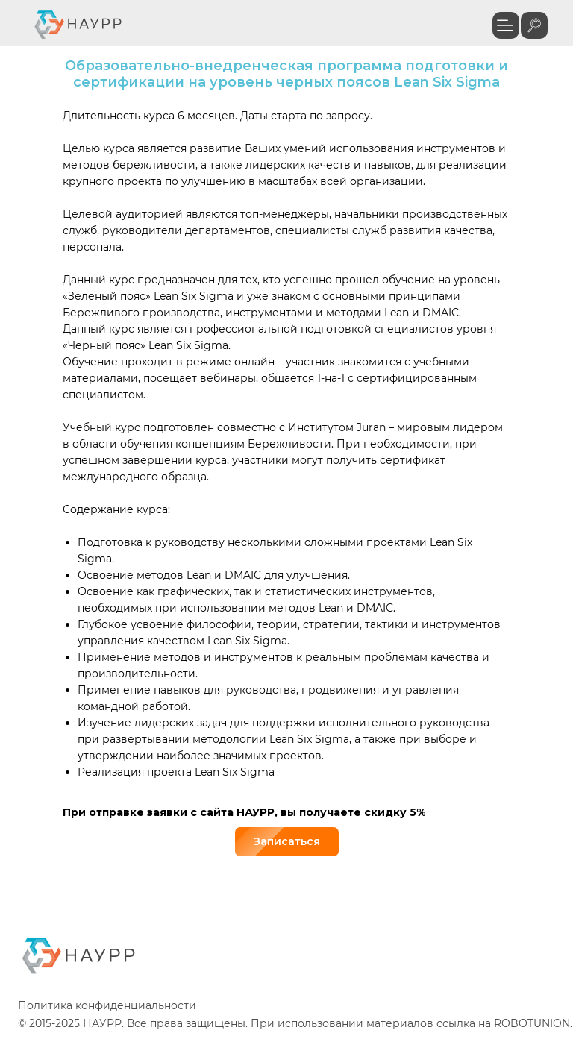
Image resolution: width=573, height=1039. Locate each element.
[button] (505, 25)
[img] (534, 25)
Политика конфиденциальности (107, 1005)
